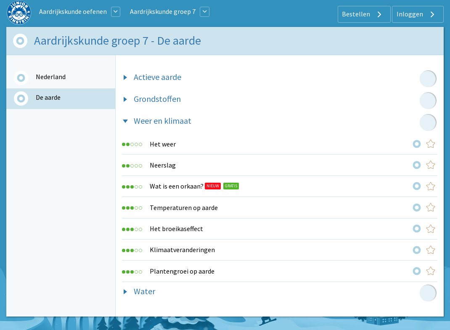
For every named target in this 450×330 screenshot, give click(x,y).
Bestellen (363, 14)
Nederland (51, 76)
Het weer (163, 144)
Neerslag (163, 165)
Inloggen (417, 14)
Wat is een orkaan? (177, 186)
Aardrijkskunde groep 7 (163, 11)
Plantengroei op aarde (182, 271)
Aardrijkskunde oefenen (73, 11)
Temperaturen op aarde (184, 207)
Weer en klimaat (162, 120)
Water (144, 291)
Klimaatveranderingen (182, 249)
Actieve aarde (157, 77)
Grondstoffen (157, 98)
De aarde (48, 97)
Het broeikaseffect (176, 228)
